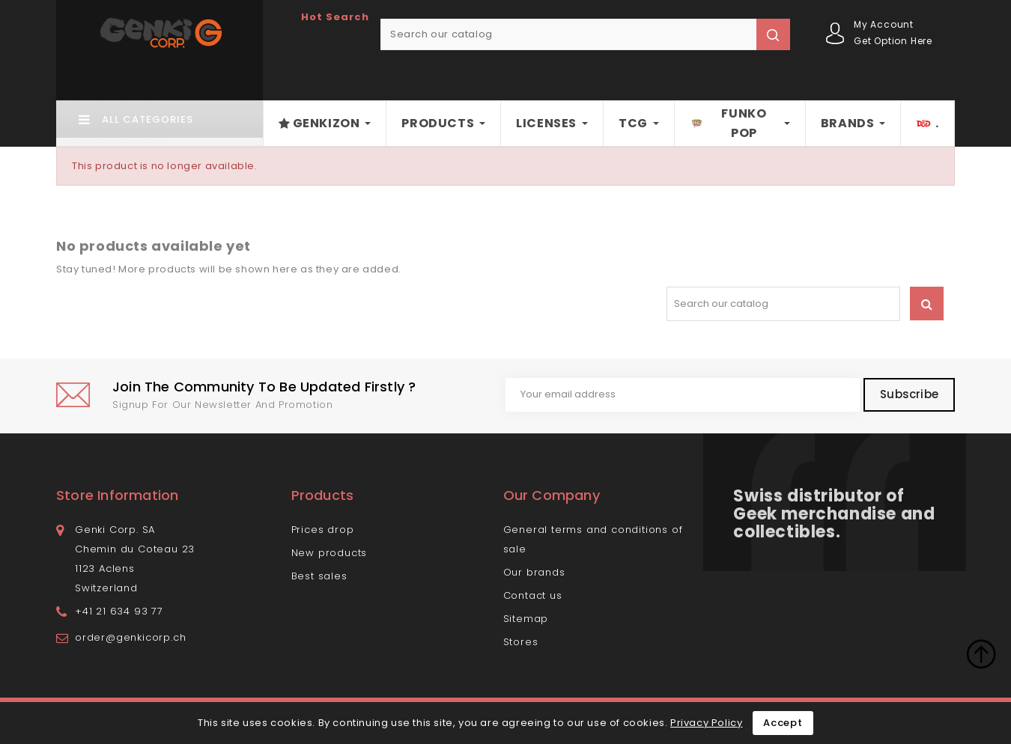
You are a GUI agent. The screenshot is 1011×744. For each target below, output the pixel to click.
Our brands (534, 572)
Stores (520, 642)
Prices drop (322, 529)
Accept (783, 723)
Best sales (319, 576)
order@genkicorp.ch (130, 637)
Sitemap (526, 619)
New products (329, 553)
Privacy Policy (706, 723)
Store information (117, 495)
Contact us (532, 595)
